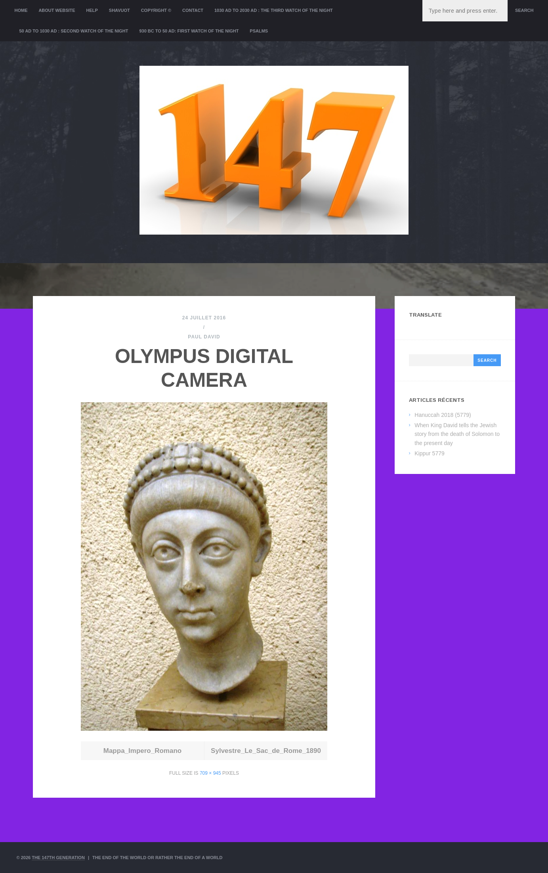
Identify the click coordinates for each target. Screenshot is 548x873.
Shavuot (119, 10)
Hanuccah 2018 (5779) (442, 415)
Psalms (259, 31)
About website (56, 10)
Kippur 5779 (429, 453)
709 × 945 (210, 773)
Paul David (204, 337)
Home (21, 10)
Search (524, 10)
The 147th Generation (58, 857)
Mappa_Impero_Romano (142, 751)
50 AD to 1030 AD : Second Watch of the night (73, 31)
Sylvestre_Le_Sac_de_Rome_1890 (266, 751)
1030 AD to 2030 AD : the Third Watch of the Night (273, 10)
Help (92, 10)
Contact (192, 10)
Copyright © (156, 10)
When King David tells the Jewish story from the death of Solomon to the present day (457, 434)
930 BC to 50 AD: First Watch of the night (189, 31)
